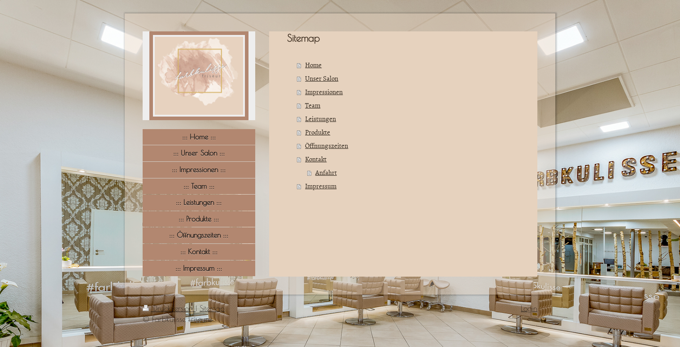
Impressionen (324, 92)
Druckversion (169, 308)
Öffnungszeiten (326, 145)
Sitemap (212, 308)
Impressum (320, 186)
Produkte (317, 132)
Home (313, 65)
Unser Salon (321, 78)
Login (529, 308)
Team (312, 105)
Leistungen (320, 118)
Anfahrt (326, 172)
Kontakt (316, 159)
